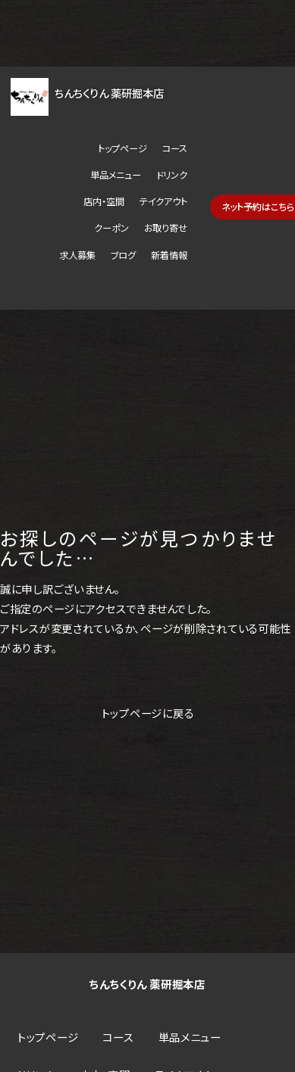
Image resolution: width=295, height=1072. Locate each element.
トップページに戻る (148, 713)
